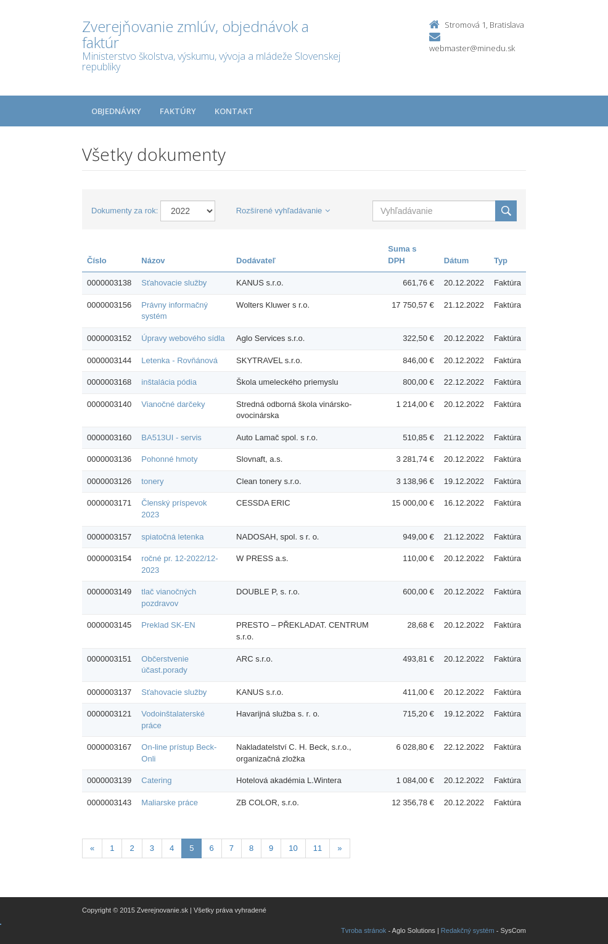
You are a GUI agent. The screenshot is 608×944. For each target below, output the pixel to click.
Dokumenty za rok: (124, 210)
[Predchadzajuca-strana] (92, 849)
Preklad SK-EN (168, 625)
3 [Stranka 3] (152, 848)
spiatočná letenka (172, 536)
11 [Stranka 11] (317, 848)
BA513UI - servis (171, 437)
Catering (156, 780)
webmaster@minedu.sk (472, 48)
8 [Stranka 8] (251, 848)
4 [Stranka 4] (172, 848)
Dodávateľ (256, 260)
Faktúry (178, 111)
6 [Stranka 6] (211, 848)
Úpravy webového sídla (182, 338)
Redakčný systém (468, 930)
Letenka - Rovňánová (179, 360)
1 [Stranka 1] (112, 848)
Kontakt (234, 111)
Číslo (97, 260)
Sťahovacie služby (174, 282)
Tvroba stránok (363, 930)
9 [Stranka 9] (271, 848)
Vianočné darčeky (173, 404)
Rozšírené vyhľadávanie (283, 210)
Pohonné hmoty (169, 459)
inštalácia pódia (169, 382)
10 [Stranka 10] (293, 848)
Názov (153, 260)
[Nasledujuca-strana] (339, 849)
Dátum (456, 260)
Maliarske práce (169, 802)
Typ (500, 260)
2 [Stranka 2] (131, 848)
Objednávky (116, 111)
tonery (152, 481)
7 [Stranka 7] (231, 848)
